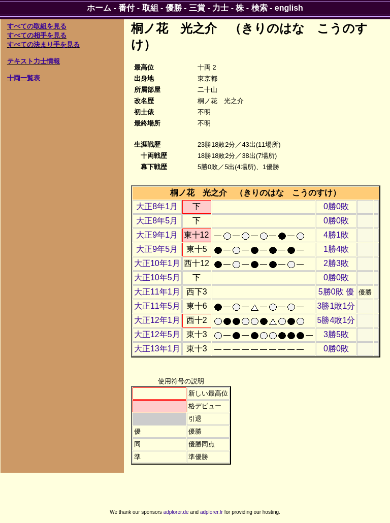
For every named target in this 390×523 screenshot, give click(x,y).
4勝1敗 (336, 235)
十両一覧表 (23, 78)
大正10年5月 (157, 277)
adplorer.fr (211, 512)
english (289, 8)
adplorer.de (176, 512)
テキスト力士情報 (33, 61)
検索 (259, 8)
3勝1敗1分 (336, 306)
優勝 (174, 8)
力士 (220, 8)
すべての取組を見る (37, 26)
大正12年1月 (157, 320)
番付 (126, 8)
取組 (150, 8)
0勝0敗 (336, 206)
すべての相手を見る (37, 35)
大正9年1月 (157, 235)
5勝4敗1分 (336, 320)
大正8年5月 (157, 220)
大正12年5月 (157, 334)
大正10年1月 (157, 263)
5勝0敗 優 (336, 291)
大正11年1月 (157, 291)
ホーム (99, 8)
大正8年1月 (157, 206)
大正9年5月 (157, 249)
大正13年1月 (157, 348)
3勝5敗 (336, 334)
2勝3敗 (336, 263)
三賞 (197, 8)
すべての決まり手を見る (43, 44)
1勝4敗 (336, 249)
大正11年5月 (157, 306)
